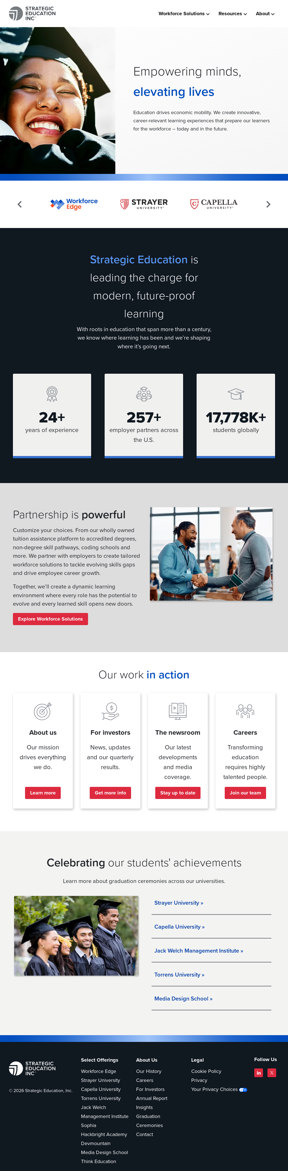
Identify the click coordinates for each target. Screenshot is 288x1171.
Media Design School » (183, 999)
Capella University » (179, 927)
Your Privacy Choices (214, 1090)
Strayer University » (178, 903)
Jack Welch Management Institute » (198, 951)
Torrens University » (179, 975)
